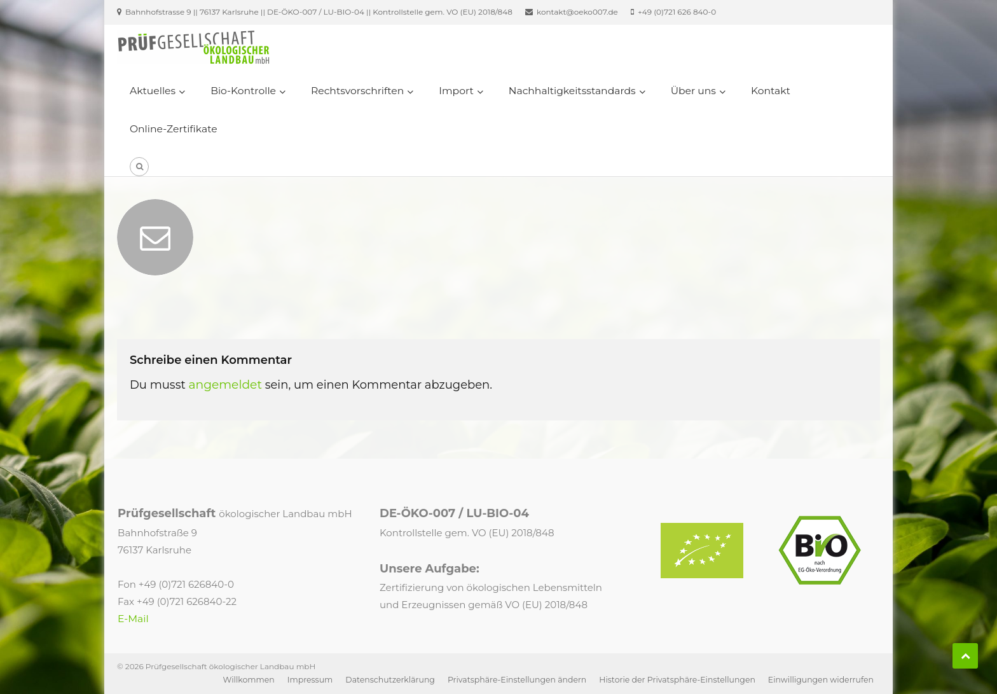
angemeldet (225, 384)
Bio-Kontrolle (243, 91)
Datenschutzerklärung (390, 679)
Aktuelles (152, 91)
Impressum (310, 679)
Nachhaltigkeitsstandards (572, 91)
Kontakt (770, 91)
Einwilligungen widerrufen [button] (821, 679)
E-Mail (133, 619)
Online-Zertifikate (173, 129)
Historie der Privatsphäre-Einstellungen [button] (677, 679)
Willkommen (249, 679)
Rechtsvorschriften (357, 91)
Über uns (693, 91)
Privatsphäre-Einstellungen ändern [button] (517, 679)
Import (456, 91)
